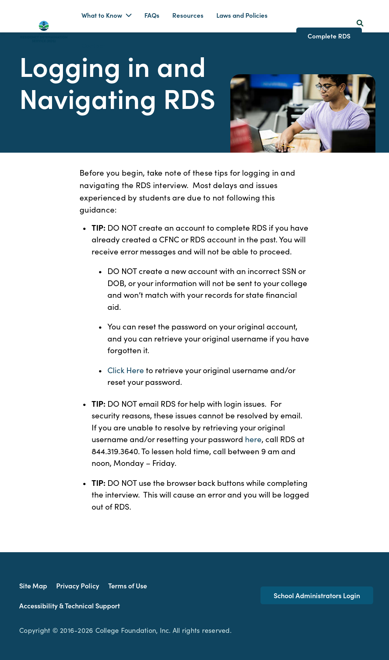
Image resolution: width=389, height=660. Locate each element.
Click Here (125, 369)
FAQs (151, 15)
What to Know (101, 15)
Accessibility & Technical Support (69, 605)
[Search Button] (360, 23)
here (253, 438)
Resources (188, 15)
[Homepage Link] (43, 30)
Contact (93, 45)
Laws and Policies (242, 15)
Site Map (33, 585)
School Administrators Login (317, 595)
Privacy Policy (77, 585)
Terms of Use (127, 585)
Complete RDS (329, 35)
